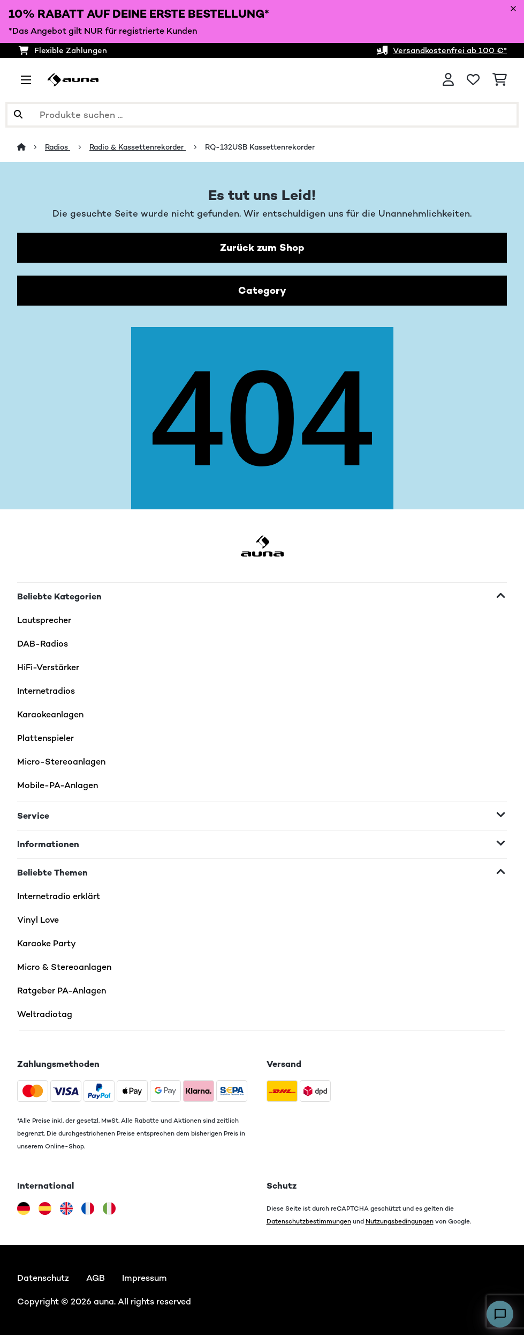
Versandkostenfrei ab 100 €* (450, 50)
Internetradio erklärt (58, 896)
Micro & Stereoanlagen (64, 967)
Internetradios (46, 690)
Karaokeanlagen (50, 714)
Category (262, 290)
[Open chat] (500, 1314)
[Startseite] (31, 147)
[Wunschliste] (473, 80)
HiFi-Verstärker (48, 667)
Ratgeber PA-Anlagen (61, 990)
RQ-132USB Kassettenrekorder (260, 147)
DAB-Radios (42, 643)
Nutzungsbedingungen (400, 1221)
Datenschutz (43, 1278)
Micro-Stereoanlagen (61, 761)
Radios (57, 147)
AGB (95, 1278)
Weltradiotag (44, 1014)
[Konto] (448, 80)
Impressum (144, 1278)
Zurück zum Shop (262, 247)
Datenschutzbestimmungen (309, 1221)
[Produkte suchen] (262, 115)
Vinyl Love (38, 919)
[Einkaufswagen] (499, 80)
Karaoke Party (46, 943)
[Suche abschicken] (18, 114)
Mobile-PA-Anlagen (57, 785)
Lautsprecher (44, 620)
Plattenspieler (45, 738)
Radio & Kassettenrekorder (137, 147)
